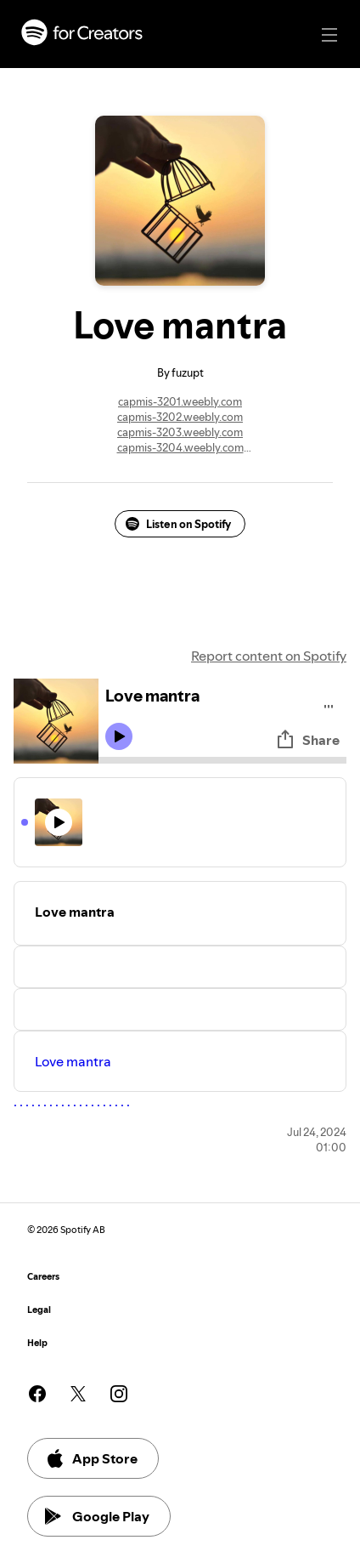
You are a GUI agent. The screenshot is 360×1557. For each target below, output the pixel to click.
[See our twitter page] (78, 1394)
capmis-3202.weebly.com (180, 416)
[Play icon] (118, 736)
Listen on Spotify (178, 523)
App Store (91, 1458)
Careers (43, 1276)
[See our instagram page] (119, 1394)
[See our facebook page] (37, 1394)
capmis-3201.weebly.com (180, 401)
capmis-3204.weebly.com (180, 447)
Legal (39, 1310)
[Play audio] (329, 703)
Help (37, 1343)
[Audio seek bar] (222, 760)
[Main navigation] (329, 35)
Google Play (97, 1516)
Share (307, 740)
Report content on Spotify (268, 655)
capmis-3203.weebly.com (180, 432)
